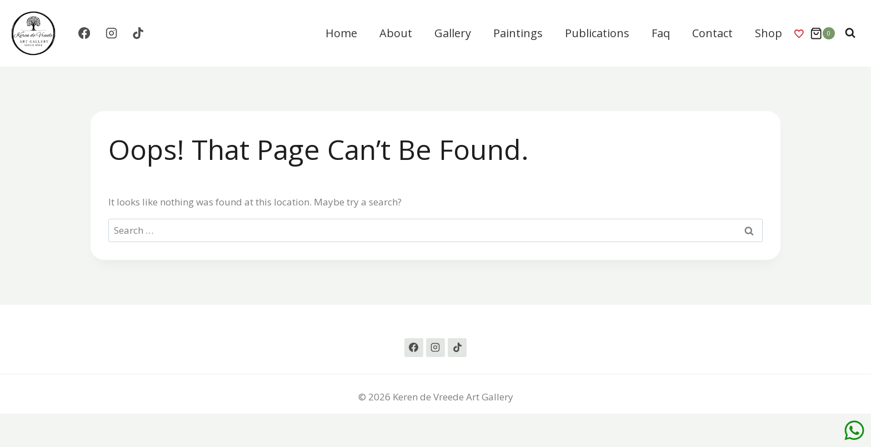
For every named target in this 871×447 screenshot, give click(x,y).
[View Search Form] (850, 33)
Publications (597, 33)
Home (341, 33)
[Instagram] (111, 34)
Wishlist (798, 33)
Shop (768, 33)
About (395, 33)
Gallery (452, 33)
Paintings (518, 33)
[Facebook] (84, 34)
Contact (712, 33)
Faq (661, 33)
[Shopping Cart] (822, 33)
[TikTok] (139, 34)
